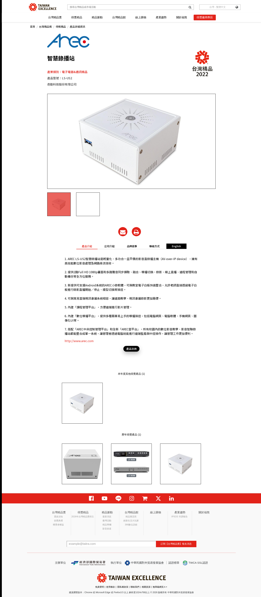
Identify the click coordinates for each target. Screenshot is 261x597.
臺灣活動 (106, 521)
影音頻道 (106, 529)
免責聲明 (99, 587)
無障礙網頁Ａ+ (160, 587)
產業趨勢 (161, 17)
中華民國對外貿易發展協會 (144, 563)
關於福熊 (181, 17)
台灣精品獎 (55, 17)
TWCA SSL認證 (195, 563)
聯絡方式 (154, 246)
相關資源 (146, 587)
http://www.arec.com (79, 341)
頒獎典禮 (58, 521)
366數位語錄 (131, 525)
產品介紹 (87, 246)
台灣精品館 (119, 17)
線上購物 (140, 17)
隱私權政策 (122, 587)
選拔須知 (58, 517)
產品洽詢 (131, 349)
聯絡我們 (134, 587)
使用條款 (110, 587)
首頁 (32, 26)
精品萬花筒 (131, 517)
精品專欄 (106, 525)
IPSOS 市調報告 (179, 517)
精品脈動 (97, 17)
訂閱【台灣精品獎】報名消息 (176, 543)
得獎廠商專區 (205, 17)
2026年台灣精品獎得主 (82, 517)
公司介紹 (109, 246)
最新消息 (106, 517)
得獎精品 (76, 17)
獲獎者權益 (58, 525)
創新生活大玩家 (131, 521)
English (176, 246)
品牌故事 (132, 246)
